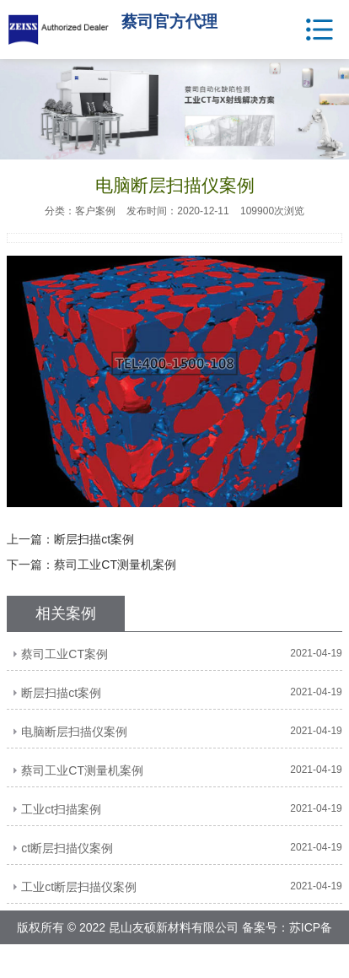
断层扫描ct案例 (94, 539)
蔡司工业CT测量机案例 (115, 564)
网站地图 (215, 961)
